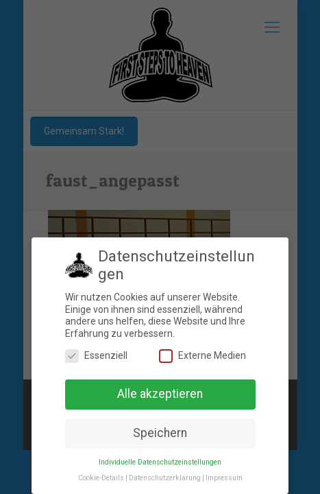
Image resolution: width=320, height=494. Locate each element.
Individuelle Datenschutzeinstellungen (160, 462)
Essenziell (96, 355)
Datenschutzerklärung (165, 477)
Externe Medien (202, 355)
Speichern (160, 433)
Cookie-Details (101, 477)
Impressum (224, 477)
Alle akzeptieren (160, 394)
